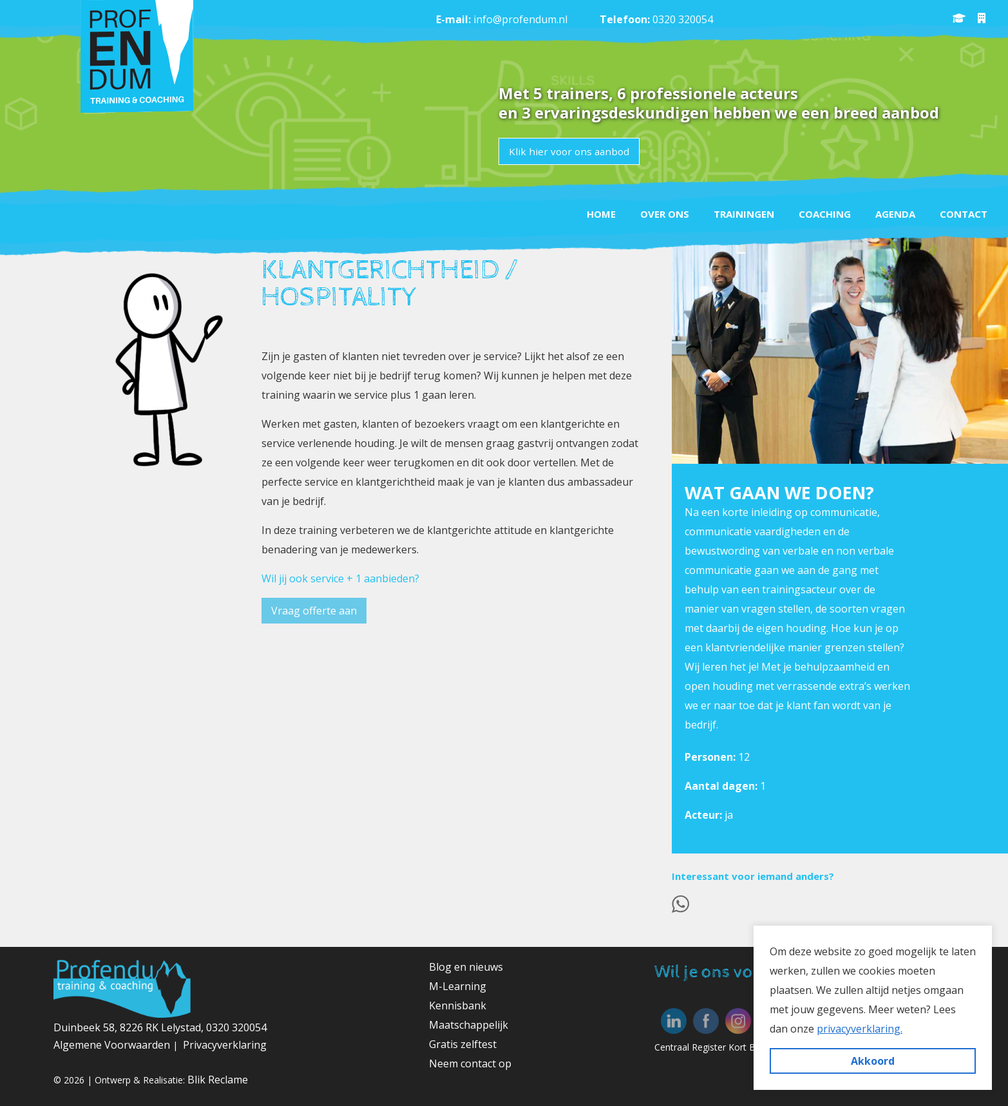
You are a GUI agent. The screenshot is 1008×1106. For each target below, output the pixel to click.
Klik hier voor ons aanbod (571, 151)
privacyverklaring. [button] (859, 1029)
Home (580, 211)
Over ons (647, 211)
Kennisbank (457, 1005)
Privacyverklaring (225, 1045)
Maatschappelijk (468, 1025)
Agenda (889, 211)
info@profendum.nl (520, 19)
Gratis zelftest (463, 1044)
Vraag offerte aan (314, 611)
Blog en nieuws (466, 967)
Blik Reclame (217, 1080)
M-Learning (457, 986)
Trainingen (730, 211)
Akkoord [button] (873, 1061)
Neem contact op (470, 1063)
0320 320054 (682, 19)
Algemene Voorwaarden (113, 1045)
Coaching (815, 211)
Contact (961, 211)
